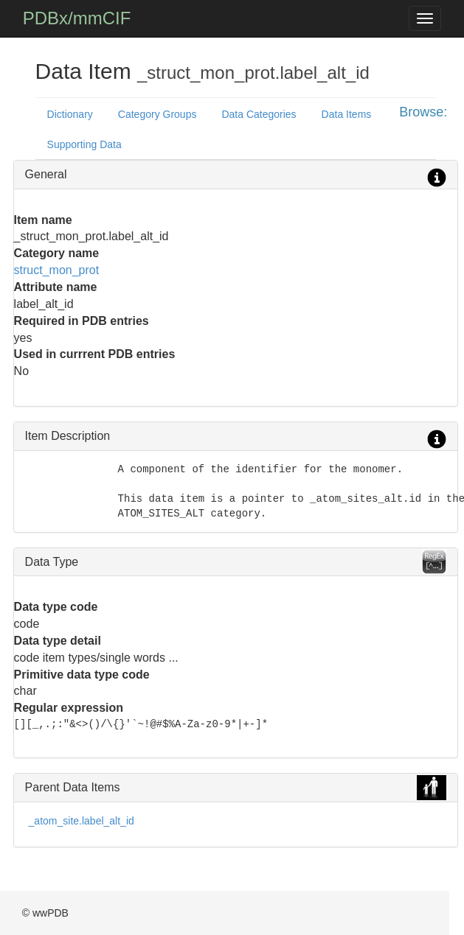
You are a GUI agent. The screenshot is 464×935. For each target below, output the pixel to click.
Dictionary (70, 114)
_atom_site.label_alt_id (81, 821)
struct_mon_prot (57, 270)
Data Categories (258, 114)
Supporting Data (84, 144)
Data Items (347, 114)
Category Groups (157, 114)
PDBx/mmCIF (77, 18)
